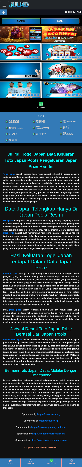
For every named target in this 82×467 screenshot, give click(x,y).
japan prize (8, 233)
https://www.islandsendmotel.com (49, 440)
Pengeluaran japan (12, 339)
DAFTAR (21, 21)
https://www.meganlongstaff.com (48, 427)
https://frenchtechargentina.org (48, 433)
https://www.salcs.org (48, 414)
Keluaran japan (10, 273)
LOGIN (60, 21)
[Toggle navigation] (4, 5)
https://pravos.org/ (48, 420)
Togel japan (9, 174)
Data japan (8, 220)
